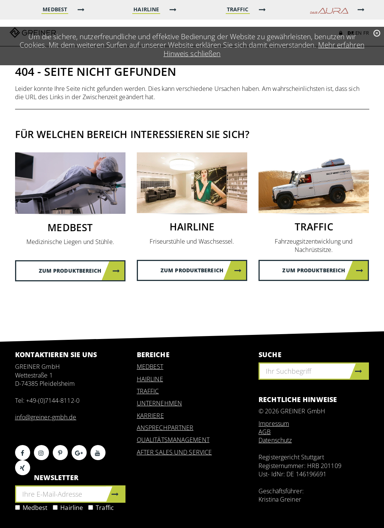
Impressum (274, 423)
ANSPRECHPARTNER (165, 428)
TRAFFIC (148, 391)
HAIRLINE (150, 379)
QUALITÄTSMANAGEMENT (173, 440)
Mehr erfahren (341, 45)
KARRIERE (150, 415)
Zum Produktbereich (79, 270)
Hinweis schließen (192, 53)
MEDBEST (150, 366)
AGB (265, 432)
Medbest (31, 507)
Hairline (68, 507)
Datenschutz (275, 440)
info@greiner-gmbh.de (45, 417)
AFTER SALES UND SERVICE (174, 452)
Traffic (101, 507)
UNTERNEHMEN (159, 403)
